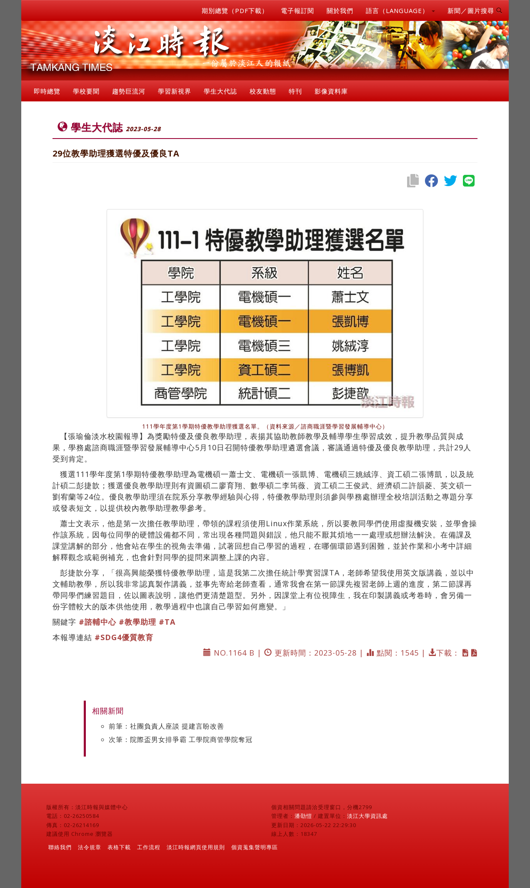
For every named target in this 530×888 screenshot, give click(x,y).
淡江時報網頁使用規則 (196, 847)
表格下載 (119, 847)
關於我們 (340, 10)
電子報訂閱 (297, 10)
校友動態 (263, 91)
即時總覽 (47, 91)
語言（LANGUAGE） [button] (400, 10)
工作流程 (148, 847)
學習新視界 (174, 91)
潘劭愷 (303, 816)
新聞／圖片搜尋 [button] (475, 10)
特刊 (295, 91)
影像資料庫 (331, 91)
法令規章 (89, 847)
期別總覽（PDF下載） (235, 10)
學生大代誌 (220, 91)
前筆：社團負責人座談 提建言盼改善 (166, 726)
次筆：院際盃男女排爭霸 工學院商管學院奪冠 (180, 739)
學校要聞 (86, 91)
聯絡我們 (60, 847)
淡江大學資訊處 (367, 816)
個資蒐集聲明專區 (254, 847)
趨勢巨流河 (128, 91)
